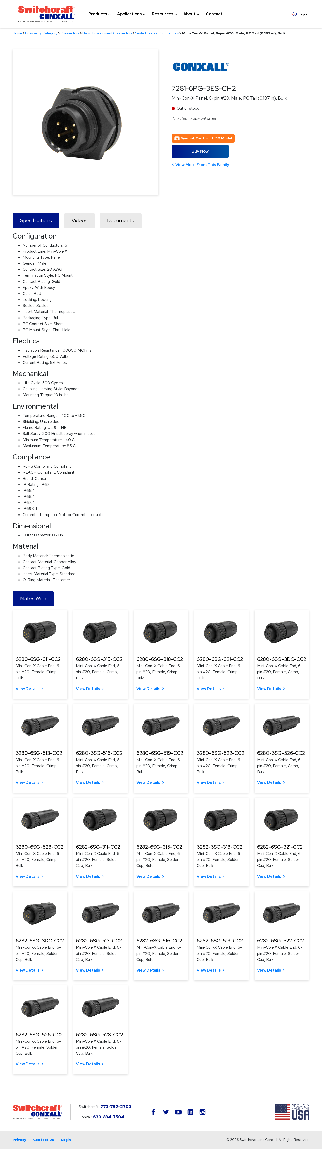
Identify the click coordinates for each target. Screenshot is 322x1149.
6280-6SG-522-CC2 (220, 753)
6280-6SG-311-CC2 (38, 659)
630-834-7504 (108, 1117)
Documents (120, 220)
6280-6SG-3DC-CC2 (281, 659)
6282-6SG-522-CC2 (280, 940)
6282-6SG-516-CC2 (159, 940)
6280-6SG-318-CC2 (159, 659)
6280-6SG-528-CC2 (39, 847)
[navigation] (155, 14)
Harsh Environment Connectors (107, 33)
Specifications (36, 220)
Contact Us (43, 1139)
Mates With (33, 598)
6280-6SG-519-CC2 (159, 753)
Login (66, 1139)
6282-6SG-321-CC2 (280, 847)
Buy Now (200, 151)
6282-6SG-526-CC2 (39, 1034)
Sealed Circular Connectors (157, 33)
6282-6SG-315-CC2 (159, 847)
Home (17, 33)
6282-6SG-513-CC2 (99, 940)
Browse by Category (41, 33)
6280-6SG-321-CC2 (220, 659)
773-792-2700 (115, 1107)
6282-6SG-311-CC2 (98, 847)
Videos (79, 220)
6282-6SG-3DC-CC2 (40, 940)
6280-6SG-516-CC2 (99, 753)
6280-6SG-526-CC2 (281, 753)
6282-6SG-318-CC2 (220, 847)
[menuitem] (97, 14)
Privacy (19, 1139)
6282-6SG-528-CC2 (99, 1034)
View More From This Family (202, 164)
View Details (28, 688)
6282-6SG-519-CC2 (220, 940)
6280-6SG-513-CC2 (39, 753)
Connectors (69, 33)
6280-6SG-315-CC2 (99, 659)
